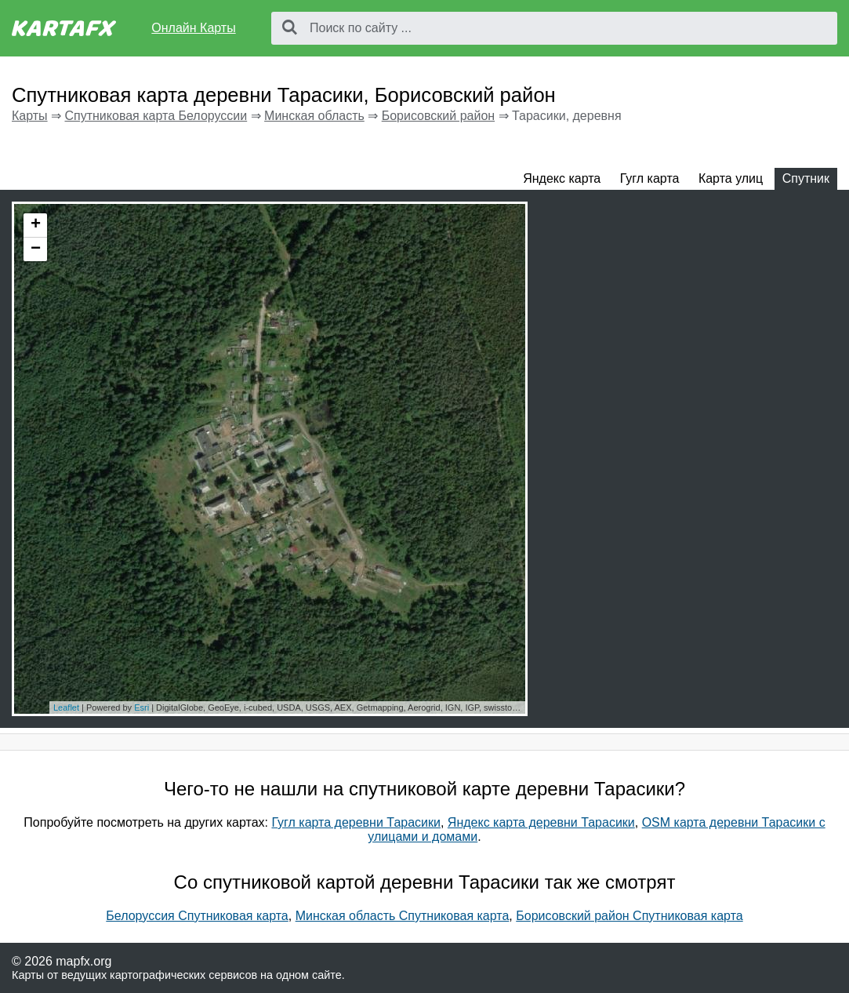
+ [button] (36, 225)
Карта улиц (730, 178)
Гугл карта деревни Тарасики (356, 822)
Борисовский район (438, 115)
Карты (30, 115)
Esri (141, 707)
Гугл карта (650, 178)
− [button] (36, 249)
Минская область (314, 115)
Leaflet (66, 707)
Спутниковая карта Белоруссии (155, 115)
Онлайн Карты (193, 28)
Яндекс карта (561, 178)
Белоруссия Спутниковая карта (197, 915)
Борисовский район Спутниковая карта (629, 915)
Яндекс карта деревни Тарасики (541, 822)
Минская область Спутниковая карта (403, 915)
